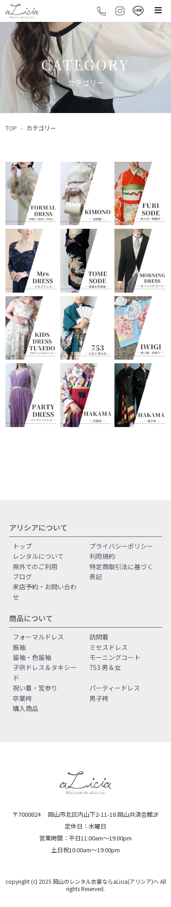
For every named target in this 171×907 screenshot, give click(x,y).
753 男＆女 (105, 667)
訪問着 (99, 636)
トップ (22, 546)
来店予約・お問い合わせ (45, 591)
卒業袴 (22, 698)
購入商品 (25, 708)
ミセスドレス (108, 647)
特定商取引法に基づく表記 (121, 571)
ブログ (22, 576)
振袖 (19, 647)
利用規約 (102, 556)
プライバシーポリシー (121, 546)
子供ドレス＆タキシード (45, 672)
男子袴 (99, 698)
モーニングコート (114, 657)
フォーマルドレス (38, 636)
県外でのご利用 (35, 566)
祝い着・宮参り (35, 687)
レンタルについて (38, 556)
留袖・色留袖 (32, 657)
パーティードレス (114, 687)
